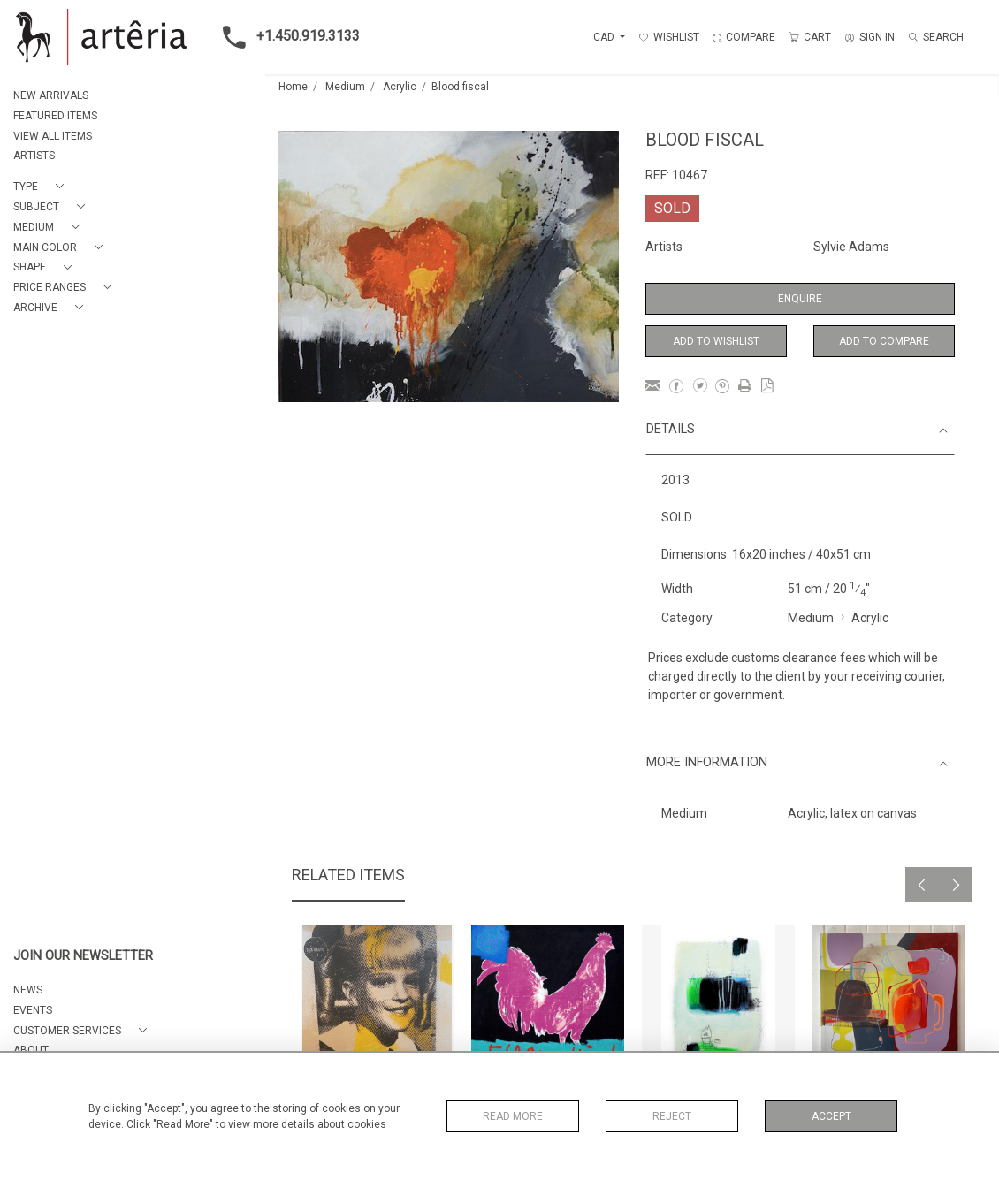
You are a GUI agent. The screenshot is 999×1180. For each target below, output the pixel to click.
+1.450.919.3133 (286, 37)
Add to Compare (884, 341)
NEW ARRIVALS (50, 95)
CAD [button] (605, 37)
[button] (42, 186)
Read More (513, 1116)
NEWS (27, 990)
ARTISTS (34, 155)
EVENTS (32, 1010)
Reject (671, 1116)
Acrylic (399, 86)
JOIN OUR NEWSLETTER (83, 955)
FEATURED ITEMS (55, 116)
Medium (345, 86)
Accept (831, 1116)
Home (293, 86)
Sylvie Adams (851, 247)
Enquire (800, 299)
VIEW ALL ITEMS (52, 136)
